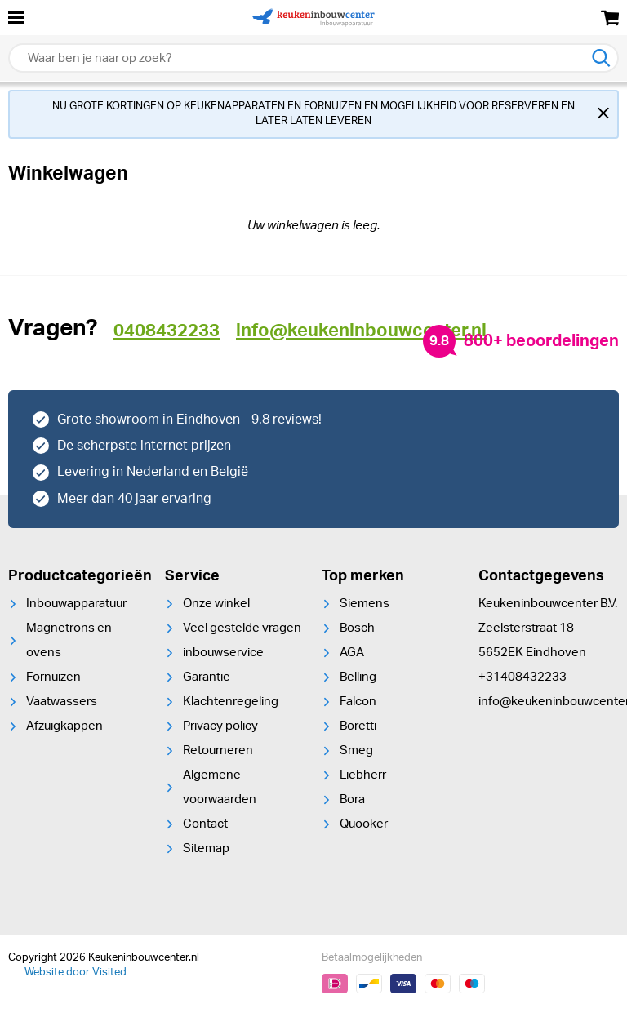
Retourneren (218, 750)
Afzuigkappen (64, 726)
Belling (358, 677)
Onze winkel (216, 603)
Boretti (358, 726)
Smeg (356, 750)
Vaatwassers (61, 701)
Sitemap (206, 848)
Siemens (364, 603)
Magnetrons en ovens (69, 640)
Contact (205, 824)
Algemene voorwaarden (219, 787)
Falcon (358, 701)
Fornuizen (53, 677)
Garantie (206, 677)
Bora (352, 799)
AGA (352, 652)
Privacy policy (220, 726)
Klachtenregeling (230, 701)
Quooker (364, 824)
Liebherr (363, 775)
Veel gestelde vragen (242, 628)
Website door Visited (75, 972)
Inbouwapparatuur (76, 603)
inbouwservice (223, 652)
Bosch (357, 628)
